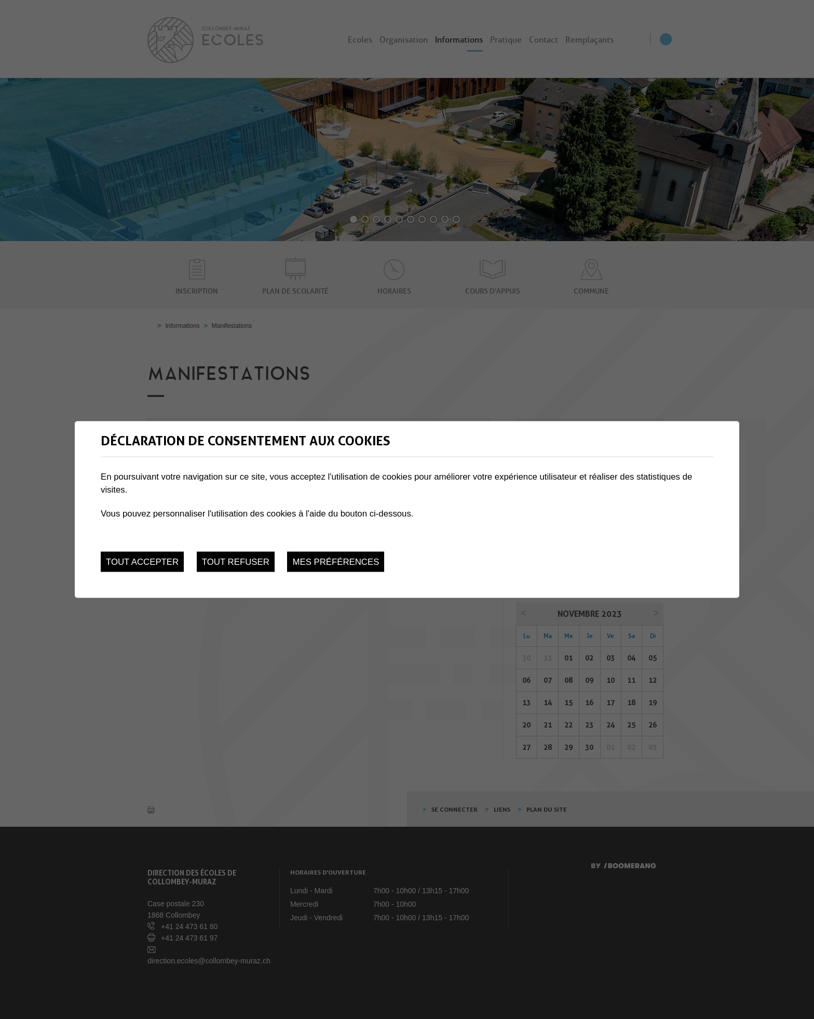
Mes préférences (335, 562)
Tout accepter (142, 562)
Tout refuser (235, 562)
